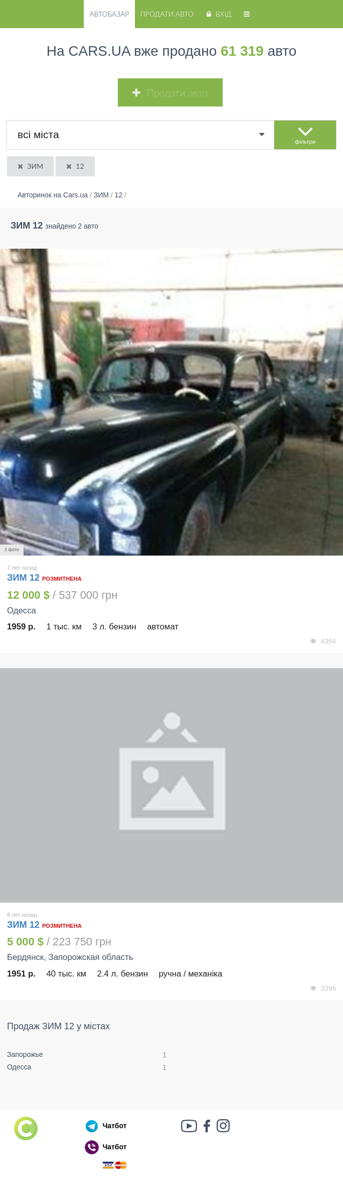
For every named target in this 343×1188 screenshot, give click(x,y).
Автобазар (109, 14)
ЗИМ (29, 166)
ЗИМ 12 (24, 578)
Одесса (19, 1067)
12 (74, 166)
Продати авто (167, 14)
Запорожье (25, 1054)
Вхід (218, 14)
